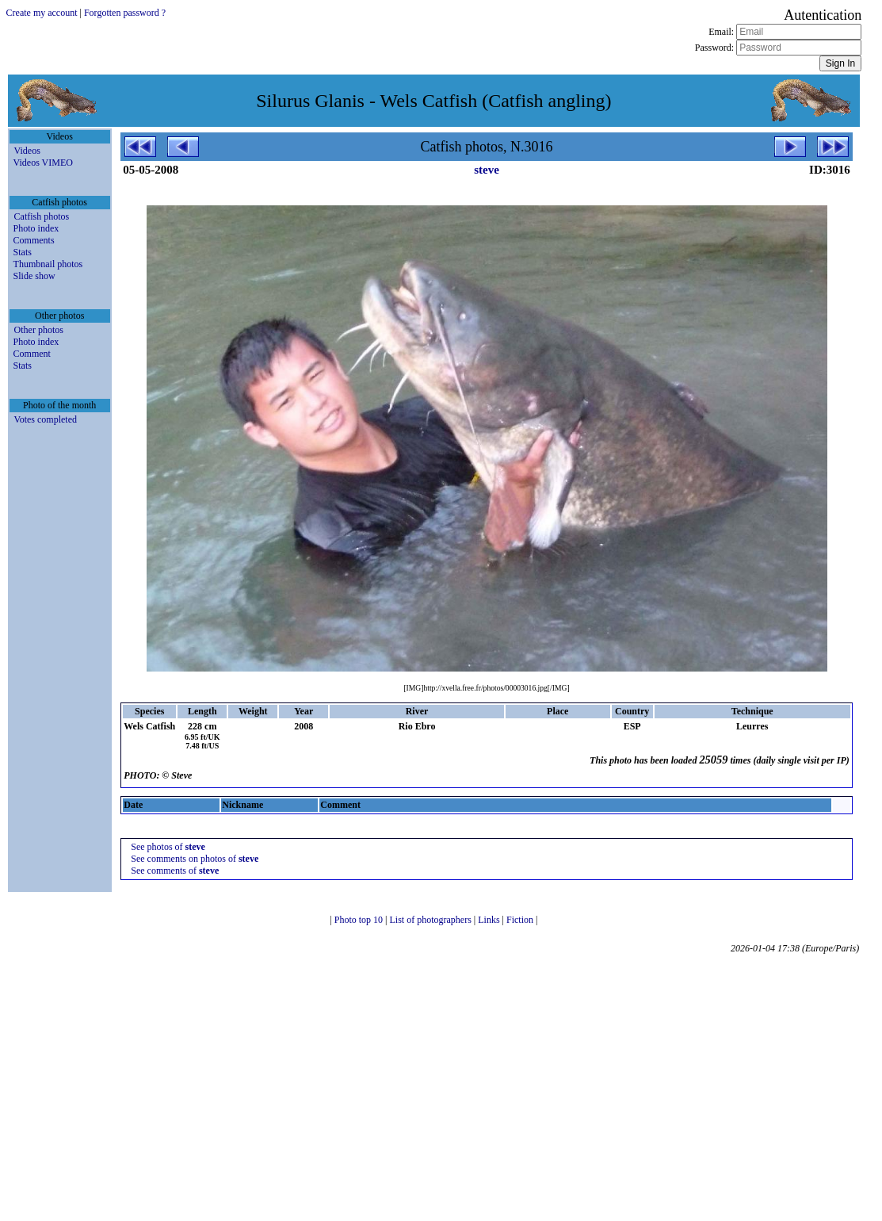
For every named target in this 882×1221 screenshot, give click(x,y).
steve (486, 169)
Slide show (34, 275)
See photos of (168, 846)
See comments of (175, 870)
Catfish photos (42, 216)
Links (490, 919)
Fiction (521, 919)
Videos (27, 150)
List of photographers (432, 919)
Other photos (38, 329)
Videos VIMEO (43, 162)
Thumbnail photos (48, 264)
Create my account (42, 12)
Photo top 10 (359, 919)
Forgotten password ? (125, 12)
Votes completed (45, 419)
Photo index (36, 228)
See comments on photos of (194, 858)
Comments (34, 240)
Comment (32, 353)
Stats (22, 252)
